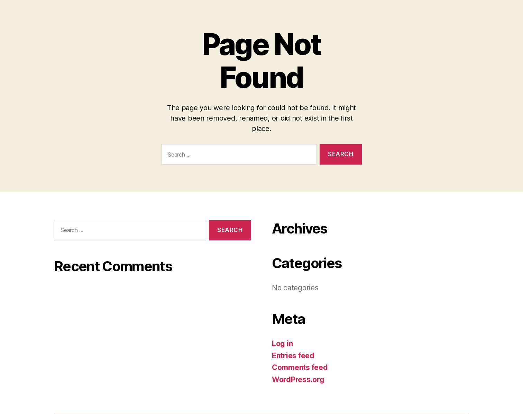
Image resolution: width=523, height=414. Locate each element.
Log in (282, 343)
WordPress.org (298, 379)
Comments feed (300, 367)
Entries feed (293, 355)
